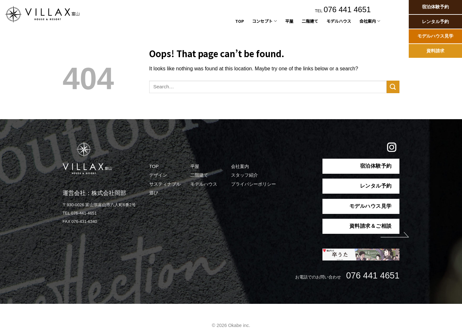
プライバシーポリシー (253, 184)
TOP (239, 21)
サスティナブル (165, 184)
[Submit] (393, 87)
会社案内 (369, 21)
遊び (153, 192)
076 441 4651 (347, 9)
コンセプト (264, 21)
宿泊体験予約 (435, 6)
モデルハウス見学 (435, 36)
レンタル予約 (435, 21)
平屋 (289, 21)
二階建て (310, 21)
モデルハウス (338, 21)
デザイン (158, 175)
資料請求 (435, 50)
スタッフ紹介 (244, 175)
